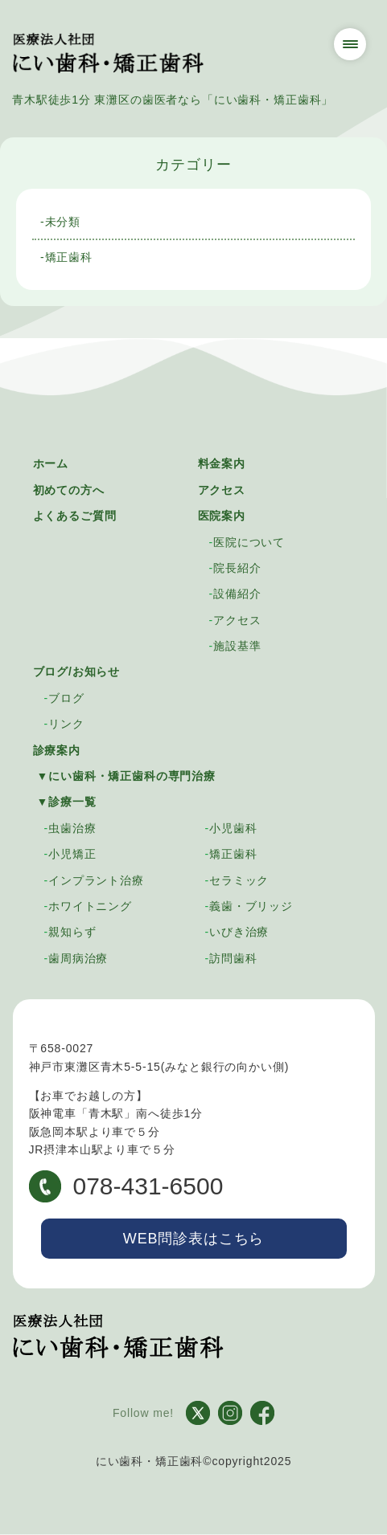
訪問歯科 (233, 958)
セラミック (239, 880)
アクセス (221, 490)
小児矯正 (72, 853)
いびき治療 (239, 931)
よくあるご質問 (75, 515)
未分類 (63, 221)
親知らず (72, 931)
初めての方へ (69, 490)
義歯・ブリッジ (251, 906)
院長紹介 (237, 567)
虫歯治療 (72, 828)
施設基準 (237, 645)
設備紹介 (237, 593)
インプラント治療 (96, 880)
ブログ (66, 698)
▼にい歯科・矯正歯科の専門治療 (126, 776)
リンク (66, 723)
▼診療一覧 (67, 801)
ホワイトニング (90, 906)
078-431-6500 (126, 1186)
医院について (249, 542)
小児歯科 (233, 828)
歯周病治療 (78, 958)
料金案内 (221, 463)
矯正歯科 (69, 257)
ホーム (51, 463)
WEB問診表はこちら (193, 1239)
